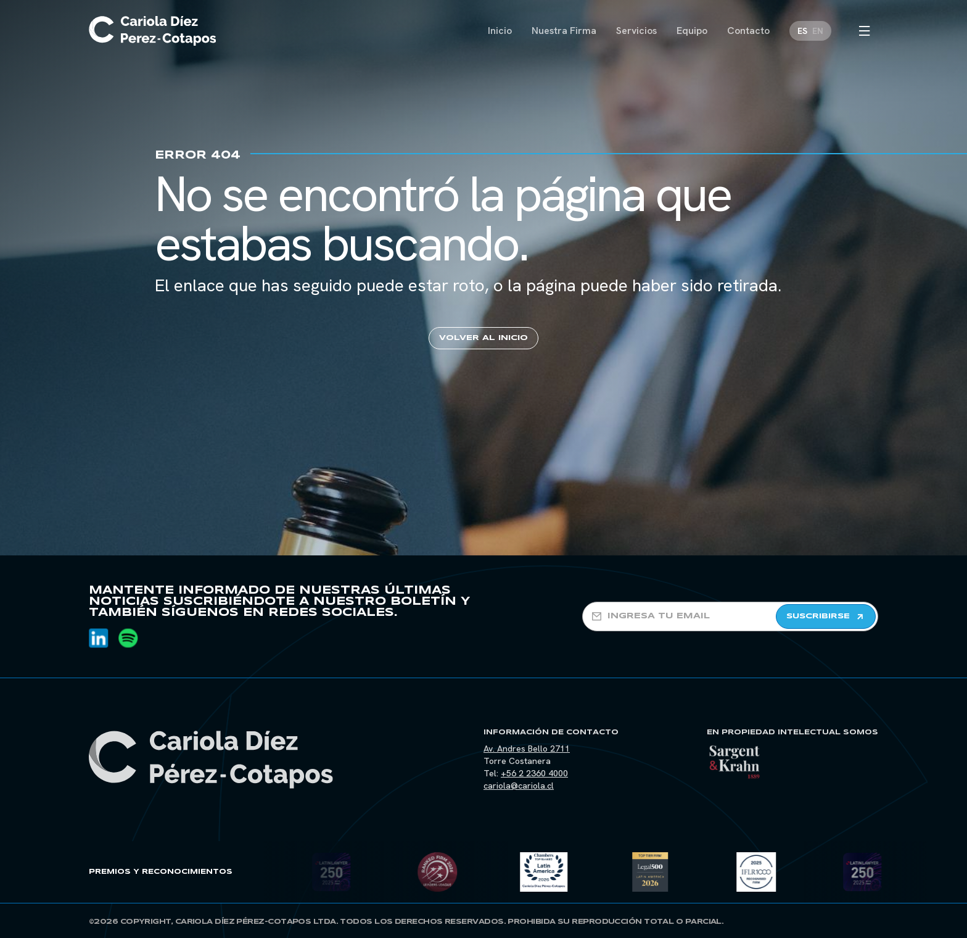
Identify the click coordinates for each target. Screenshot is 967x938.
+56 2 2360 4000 (534, 773)
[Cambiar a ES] (802, 31)
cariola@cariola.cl (519, 785)
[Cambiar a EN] (818, 31)
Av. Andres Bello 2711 (527, 748)
